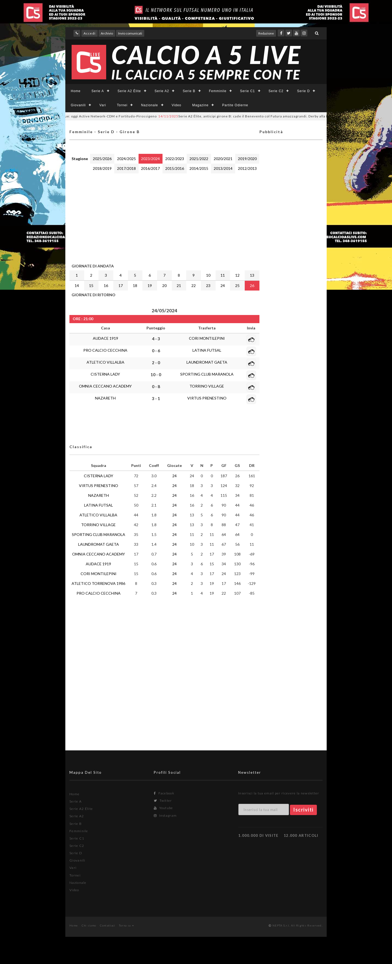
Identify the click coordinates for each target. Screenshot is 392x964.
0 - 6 (156, 350)
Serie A (97, 91)
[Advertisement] (164, 217)
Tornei (122, 105)
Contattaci (107, 925)
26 (252, 285)
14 (77, 285)
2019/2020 (247, 158)
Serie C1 (247, 91)
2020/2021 (223, 158)
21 (179, 285)
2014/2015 (198, 168)
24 (222, 285)
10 (208, 275)
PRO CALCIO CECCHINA (105, 350)
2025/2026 (102, 158)
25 (237, 285)
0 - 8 (156, 386)
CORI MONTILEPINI (207, 338)
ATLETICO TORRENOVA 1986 (98, 583)
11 (222, 275)
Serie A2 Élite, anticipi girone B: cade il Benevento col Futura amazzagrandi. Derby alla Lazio (251, 116)
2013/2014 (223, 168)
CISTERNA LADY (105, 374)
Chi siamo (89, 925)
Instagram (165, 815)
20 (164, 285)
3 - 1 (156, 398)
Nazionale (149, 105)
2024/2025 (126, 158)
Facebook (164, 793)
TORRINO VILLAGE (206, 386)
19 (150, 285)
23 (208, 285)
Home (76, 91)
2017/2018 (126, 168)
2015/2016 (174, 168)
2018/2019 (102, 168)
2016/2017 (150, 168)
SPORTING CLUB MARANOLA (207, 374)
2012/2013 (247, 168)
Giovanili (78, 105)
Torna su (126, 925)
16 (106, 285)
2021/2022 (198, 158)
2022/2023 (174, 158)
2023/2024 (150, 158)
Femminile (217, 91)
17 (120, 285)
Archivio (107, 33)
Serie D (303, 91)
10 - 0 (156, 374)
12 (237, 275)
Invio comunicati (130, 33)
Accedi (90, 33)
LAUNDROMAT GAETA (206, 362)
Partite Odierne (235, 105)
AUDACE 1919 (105, 338)
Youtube (163, 808)
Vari (102, 105)
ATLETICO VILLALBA (105, 362)
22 (193, 285)
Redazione (266, 33)
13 (252, 275)
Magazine (200, 105)
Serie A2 (162, 91)
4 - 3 (156, 338)
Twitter (163, 800)
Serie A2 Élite (129, 91)
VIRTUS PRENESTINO (206, 398)
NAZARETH (105, 398)
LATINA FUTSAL (206, 350)
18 (135, 285)
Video (176, 105)
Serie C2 (276, 91)
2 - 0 (156, 362)
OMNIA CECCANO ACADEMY (105, 386)
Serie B (189, 91)
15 (91, 285)
